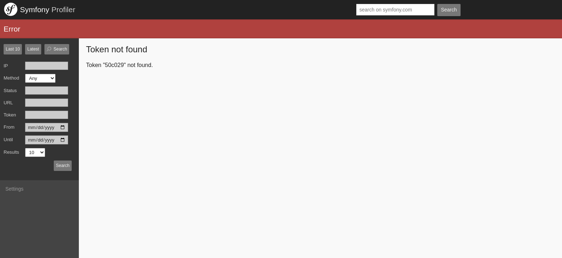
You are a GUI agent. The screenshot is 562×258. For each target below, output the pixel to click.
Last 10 (13, 49)
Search (449, 10)
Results (11, 152)
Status (10, 90)
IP (6, 65)
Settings (14, 189)
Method (11, 78)
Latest (33, 49)
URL (8, 102)
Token (10, 115)
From (9, 127)
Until (8, 139)
